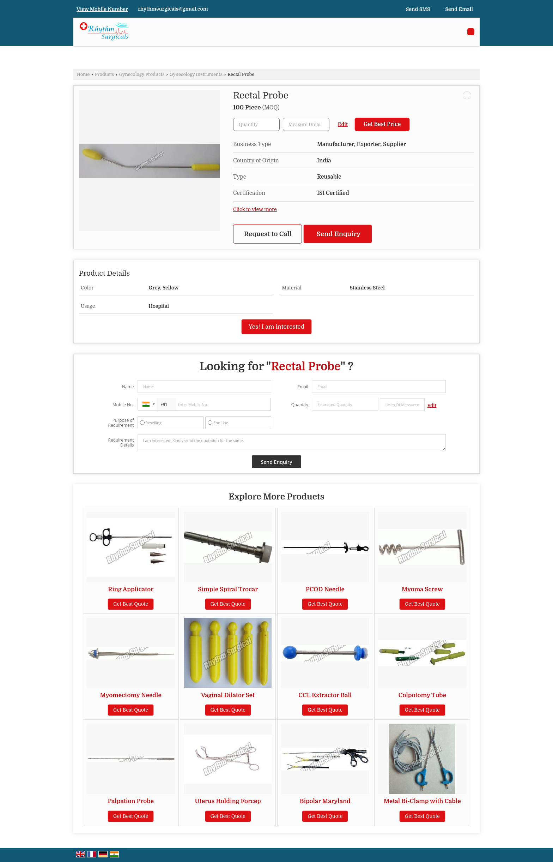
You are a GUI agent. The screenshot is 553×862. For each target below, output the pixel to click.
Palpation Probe (131, 801)
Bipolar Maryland (325, 801)
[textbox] (306, 124)
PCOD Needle (325, 589)
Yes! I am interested (276, 326)
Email (302, 387)
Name (128, 387)
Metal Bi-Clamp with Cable (422, 801)
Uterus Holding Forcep (228, 801)
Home (83, 74)
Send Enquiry (339, 234)
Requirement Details (121, 443)
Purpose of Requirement (121, 423)
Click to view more (255, 209)
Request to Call (268, 234)
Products (104, 74)
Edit (343, 124)
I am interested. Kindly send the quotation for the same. (292, 442)
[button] (102, 9)
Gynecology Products (142, 74)
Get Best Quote (130, 604)
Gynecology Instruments (196, 74)
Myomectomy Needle (130, 695)
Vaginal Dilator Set (228, 695)
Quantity (299, 405)
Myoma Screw (422, 589)
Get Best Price (382, 124)
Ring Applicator (130, 589)
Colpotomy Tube (422, 695)
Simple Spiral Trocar (228, 589)
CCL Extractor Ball (325, 695)
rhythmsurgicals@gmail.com (173, 9)
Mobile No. (123, 405)
